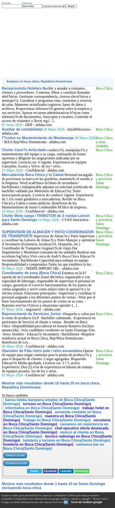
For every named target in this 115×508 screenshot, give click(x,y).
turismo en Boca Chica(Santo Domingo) (57, 404)
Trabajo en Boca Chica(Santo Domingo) (57, 420)
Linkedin (65, 471)
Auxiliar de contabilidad (22, 129)
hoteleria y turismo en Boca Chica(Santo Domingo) (66, 440)
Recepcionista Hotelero (22, 88)
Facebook (50, 471)
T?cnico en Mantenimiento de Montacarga (38, 138)
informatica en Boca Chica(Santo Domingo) (42, 408)
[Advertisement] (57, 43)
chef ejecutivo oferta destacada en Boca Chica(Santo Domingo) (55, 430)
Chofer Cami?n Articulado (24, 150)
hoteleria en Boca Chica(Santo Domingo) (38, 444)
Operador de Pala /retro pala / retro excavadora (42, 351)
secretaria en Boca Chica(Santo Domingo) (56, 422)
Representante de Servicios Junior (31, 314)
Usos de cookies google (86, 502)
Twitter (34, 471)
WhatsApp (81, 471)
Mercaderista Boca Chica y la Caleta (33, 175)
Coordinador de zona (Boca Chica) (31, 273)
